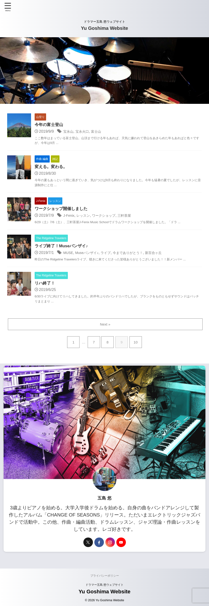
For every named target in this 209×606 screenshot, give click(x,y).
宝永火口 (84, 132)
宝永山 (69, 132)
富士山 (100, 132)
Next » (105, 326)
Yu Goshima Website (104, 28)
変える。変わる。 (52, 167)
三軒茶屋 (131, 216)
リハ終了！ (45, 284)
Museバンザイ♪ (89, 254)
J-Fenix (69, 216)
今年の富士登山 (50, 124)
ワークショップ (108, 216)
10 (136, 344)
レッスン (85, 216)
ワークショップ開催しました (63, 209)
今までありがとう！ (136, 254)
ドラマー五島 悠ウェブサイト (104, 586)
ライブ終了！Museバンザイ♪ (63, 247)
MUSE (68, 254)
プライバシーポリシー (104, 577)
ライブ (111, 254)
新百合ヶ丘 (164, 254)
